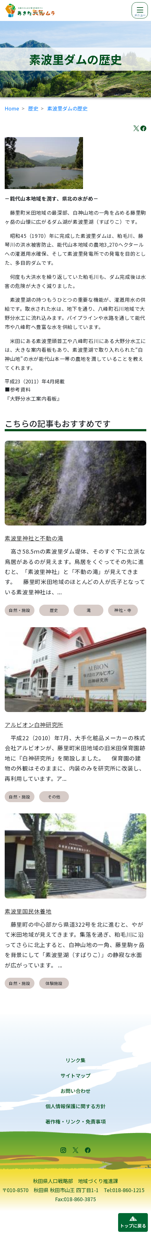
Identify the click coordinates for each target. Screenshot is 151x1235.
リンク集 (75, 1060)
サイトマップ (75, 1075)
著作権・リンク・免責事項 (75, 1121)
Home (12, 108)
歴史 (33, 108)
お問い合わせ (75, 1090)
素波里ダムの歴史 (67, 108)
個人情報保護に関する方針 (75, 1106)
